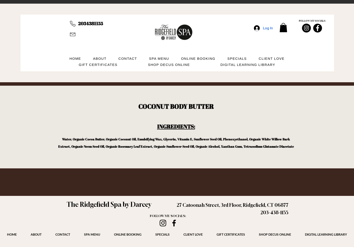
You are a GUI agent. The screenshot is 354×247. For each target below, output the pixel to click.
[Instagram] (306, 28)
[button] (283, 27)
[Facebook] (317, 28)
